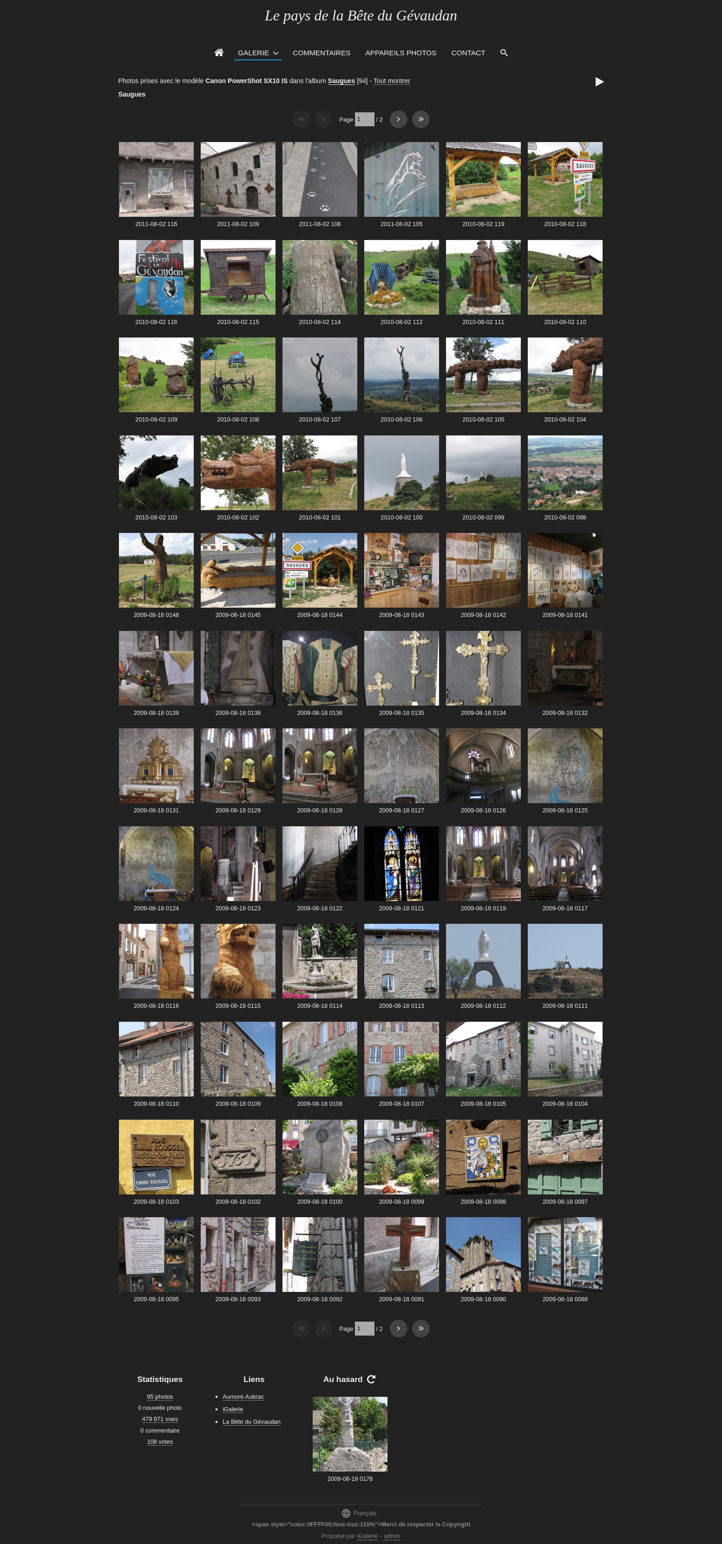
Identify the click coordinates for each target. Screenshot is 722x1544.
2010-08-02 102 (238, 517)
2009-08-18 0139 (156, 712)
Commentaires (321, 53)
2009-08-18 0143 (401, 614)
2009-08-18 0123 (238, 908)
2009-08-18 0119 (483, 908)
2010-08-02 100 (401, 517)
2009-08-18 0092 (319, 1299)
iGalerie (233, 1409)
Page (346, 119)
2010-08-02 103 (156, 517)
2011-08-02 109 (238, 224)
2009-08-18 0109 (238, 1103)
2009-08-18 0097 (565, 1201)
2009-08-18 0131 (156, 810)
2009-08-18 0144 (319, 614)
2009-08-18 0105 (483, 1103)
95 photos (160, 1396)
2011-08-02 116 (156, 224)
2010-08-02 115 (238, 321)
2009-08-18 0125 (565, 810)
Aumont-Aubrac (243, 1396)
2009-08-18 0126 (483, 810)
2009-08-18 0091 (401, 1299)
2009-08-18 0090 (483, 1299)
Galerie (253, 53)
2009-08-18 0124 (156, 908)
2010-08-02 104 (565, 419)
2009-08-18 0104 (565, 1103)
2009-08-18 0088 (565, 1299)
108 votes (160, 1441)
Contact (469, 53)
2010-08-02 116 (156, 321)
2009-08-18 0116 (156, 1005)
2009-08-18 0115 (238, 1005)
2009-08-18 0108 (319, 1103)
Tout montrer (392, 80)
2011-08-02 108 (320, 224)
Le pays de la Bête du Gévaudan (361, 15)
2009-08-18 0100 (319, 1201)
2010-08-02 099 (483, 517)
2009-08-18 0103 (156, 1201)
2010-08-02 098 (565, 517)
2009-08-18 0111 (565, 1005)
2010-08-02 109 (156, 419)
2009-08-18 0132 (565, 712)
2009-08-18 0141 (565, 614)
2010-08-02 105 (483, 419)
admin (392, 1535)
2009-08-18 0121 (401, 908)
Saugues (341, 80)
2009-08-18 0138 (238, 712)
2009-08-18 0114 (319, 1005)
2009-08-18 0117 (565, 908)
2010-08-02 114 (320, 321)
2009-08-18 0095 (156, 1299)
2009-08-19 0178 (350, 1478)
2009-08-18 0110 (156, 1103)
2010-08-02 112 (401, 321)
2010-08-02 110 (565, 321)
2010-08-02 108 (238, 419)
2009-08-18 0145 (238, 614)
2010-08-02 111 (483, 321)
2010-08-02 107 (320, 419)
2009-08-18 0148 (156, 614)
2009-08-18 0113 (401, 1005)
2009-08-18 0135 (401, 712)
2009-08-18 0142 (483, 614)
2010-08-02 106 (401, 419)
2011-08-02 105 (401, 224)
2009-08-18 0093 (238, 1299)
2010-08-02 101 (320, 517)
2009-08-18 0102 (238, 1201)
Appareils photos (400, 53)
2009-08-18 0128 (319, 810)
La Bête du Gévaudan (252, 1421)
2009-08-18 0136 (319, 712)
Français (358, 1513)
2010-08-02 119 (483, 224)
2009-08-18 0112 (483, 1005)
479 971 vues (160, 1418)
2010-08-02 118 (565, 224)
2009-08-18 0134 (483, 712)
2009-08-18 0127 (401, 810)
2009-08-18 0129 (238, 810)
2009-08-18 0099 (401, 1201)
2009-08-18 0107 (401, 1103)
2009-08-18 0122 (319, 908)
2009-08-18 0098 (483, 1201)
